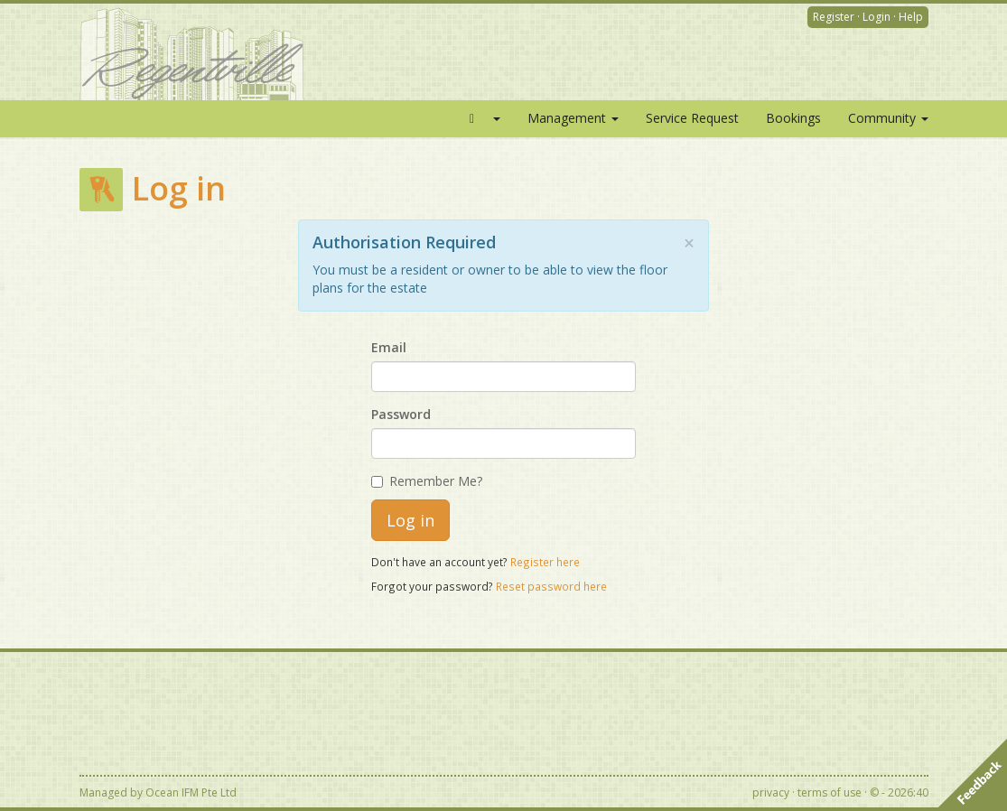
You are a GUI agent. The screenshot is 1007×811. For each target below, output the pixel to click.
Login (876, 16)
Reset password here (551, 586)
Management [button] (573, 117)
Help (911, 16)
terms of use (829, 792)
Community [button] (888, 117)
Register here (545, 562)
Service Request (692, 117)
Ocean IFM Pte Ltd (191, 792)
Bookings (793, 117)
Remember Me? (426, 480)
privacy (770, 792)
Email (388, 347)
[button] (482, 118)
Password (401, 414)
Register (833, 16)
